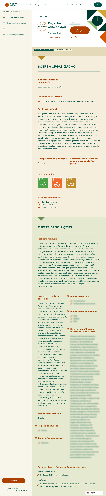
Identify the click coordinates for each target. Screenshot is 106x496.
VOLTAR (43, 16)
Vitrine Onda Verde (65, 5)
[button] (94, 493)
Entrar (97, 5)
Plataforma (48, 5)
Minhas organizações (15, 37)
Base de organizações (15, 19)
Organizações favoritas (16, 25)
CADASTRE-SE (14, 481)
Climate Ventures (83, 5)
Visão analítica (13, 31)
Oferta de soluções (63, 50)
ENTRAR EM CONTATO (80, 30)
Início (21, 5)
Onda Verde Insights (33, 5)
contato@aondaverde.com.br (17, 490)
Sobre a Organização (43, 50)
